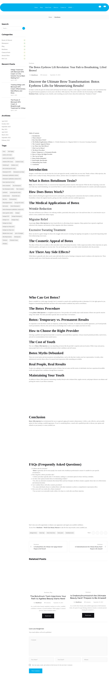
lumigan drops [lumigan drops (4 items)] (15, 219)
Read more (48, 616)
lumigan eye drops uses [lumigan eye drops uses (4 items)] (8, 230)
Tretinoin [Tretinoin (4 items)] (5, 240)
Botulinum (57, 17)
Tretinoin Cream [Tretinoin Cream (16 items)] (14, 240)
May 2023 (4, 129)
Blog (51, 592)
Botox (100, 92)
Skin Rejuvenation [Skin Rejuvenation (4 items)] (7, 236)
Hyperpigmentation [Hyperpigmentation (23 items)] (7, 202)
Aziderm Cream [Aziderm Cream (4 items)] (19, 161)
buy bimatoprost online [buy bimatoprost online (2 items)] (8, 189)
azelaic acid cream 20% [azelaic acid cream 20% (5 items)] (8, 158)
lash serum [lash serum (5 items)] (5, 206)
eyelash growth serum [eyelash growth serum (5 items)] (15, 192)
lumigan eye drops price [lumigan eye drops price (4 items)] (8, 226)
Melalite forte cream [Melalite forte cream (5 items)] (7, 233)
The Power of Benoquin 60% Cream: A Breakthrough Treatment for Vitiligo (18, 104)
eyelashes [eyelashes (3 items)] (5, 192)
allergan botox (33, 532)
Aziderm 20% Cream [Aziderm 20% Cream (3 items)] (8, 161)
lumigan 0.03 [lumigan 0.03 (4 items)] (6, 216)
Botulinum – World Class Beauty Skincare (48, 527)
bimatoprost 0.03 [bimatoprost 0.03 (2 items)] (7, 172)
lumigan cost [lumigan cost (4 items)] (6, 219)
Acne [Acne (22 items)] (4, 151)
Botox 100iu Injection (42, 223)
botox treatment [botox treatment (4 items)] (6, 185)
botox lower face (51, 532)
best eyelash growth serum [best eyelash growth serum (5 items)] (9, 168)
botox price (60, 532)
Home (50, 17)
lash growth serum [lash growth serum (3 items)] (19, 202)
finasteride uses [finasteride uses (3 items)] (16, 195)
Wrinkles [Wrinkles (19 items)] (5, 243)
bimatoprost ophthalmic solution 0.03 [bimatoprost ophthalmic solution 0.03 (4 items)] (12, 178)
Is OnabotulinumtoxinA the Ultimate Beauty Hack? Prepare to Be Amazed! (88, 596)
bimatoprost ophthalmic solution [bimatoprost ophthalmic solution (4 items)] (10, 175)
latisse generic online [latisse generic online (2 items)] (8, 213)
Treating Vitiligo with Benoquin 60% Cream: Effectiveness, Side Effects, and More (18, 89)
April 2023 (5, 132)
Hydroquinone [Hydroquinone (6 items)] (12, 199)
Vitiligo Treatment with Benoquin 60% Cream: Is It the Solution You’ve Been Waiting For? (18, 74)
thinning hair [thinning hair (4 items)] (17, 236)
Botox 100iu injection (35, 421)
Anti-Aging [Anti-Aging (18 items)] (11, 151)
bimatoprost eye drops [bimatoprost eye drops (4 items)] (19, 172)
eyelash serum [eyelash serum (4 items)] (6, 195)
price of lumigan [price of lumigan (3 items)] (19, 233)
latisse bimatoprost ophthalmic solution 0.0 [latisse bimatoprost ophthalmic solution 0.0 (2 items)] (13, 209)
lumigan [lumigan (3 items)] (17, 213)
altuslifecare (34, 75)
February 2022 (6, 140)
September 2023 (6, 126)
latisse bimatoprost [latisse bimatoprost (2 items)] (15, 206)
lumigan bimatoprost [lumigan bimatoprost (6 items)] (17, 216)
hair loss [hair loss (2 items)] (5, 199)
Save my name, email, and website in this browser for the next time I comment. (52, 664)
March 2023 (5, 135)
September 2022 (6, 137)
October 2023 (5, 124)
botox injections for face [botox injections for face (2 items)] (8, 182)
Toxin (36, 94)
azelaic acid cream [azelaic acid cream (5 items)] (7, 154)
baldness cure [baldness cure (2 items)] (14, 165)
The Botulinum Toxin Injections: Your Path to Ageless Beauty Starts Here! (48, 597)
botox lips (42, 532)
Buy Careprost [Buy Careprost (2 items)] (20, 189)
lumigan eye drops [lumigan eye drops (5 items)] (7, 223)
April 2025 (5, 121)
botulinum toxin (69, 532)
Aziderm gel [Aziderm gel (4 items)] (6, 165)
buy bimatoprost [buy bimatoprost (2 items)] (17, 185)
